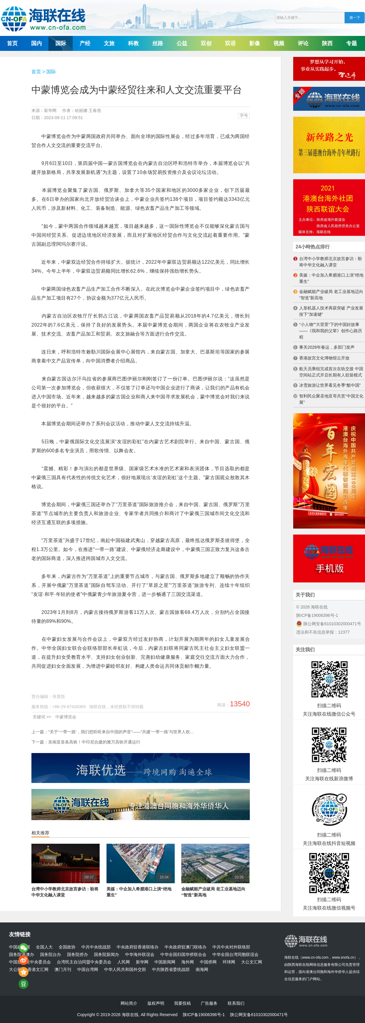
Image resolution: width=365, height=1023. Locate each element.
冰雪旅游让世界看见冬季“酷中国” (330, 385)
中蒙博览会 (65, 716)
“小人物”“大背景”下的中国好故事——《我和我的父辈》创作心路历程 (330, 330)
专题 (351, 43)
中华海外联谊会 (139, 954)
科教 (133, 43)
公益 (182, 43)
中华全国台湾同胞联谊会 (235, 954)
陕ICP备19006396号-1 (317, 615)
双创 (206, 43)
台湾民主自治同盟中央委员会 (84, 962)
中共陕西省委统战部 (171, 969)
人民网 (123, 962)
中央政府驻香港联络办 (138, 947)
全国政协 (67, 947)
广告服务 (209, 1003)
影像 (254, 43)
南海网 (202, 969)
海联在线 (291, 957)
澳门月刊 (62, 969)
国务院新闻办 (106, 954)
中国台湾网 (87, 969)
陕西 (327, 43)
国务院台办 (50, 954)
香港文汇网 (38, 969)
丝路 (157, 43)
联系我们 (236, 1003)
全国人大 (44, 947)
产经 (85, 43)
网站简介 (129, 1003)
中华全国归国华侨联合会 (183, 954)
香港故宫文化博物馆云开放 (324, 358)
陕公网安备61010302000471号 (328, 623)
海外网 (187, 962)
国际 (60, 43)
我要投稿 (182, 1003)
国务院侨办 (77, 954)
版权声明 (155, 1003)
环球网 (229, 962)
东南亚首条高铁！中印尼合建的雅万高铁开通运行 (94, 742)
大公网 (15, 969)
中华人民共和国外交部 (125, 969)
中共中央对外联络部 (231, 947)
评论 (303, 43)
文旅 (109, 43)
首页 (12, 43)
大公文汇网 (251, 962)
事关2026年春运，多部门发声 (327, 347)
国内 (36, 43)
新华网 (142, 962)
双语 (230, 43)
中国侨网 (208, 962)
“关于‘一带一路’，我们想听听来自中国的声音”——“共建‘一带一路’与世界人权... (121, 731)
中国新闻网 (164, 962)
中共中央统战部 (96, 947)
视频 (278, 43)
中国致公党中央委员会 (30, 962)
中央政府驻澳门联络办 (185, 947)
